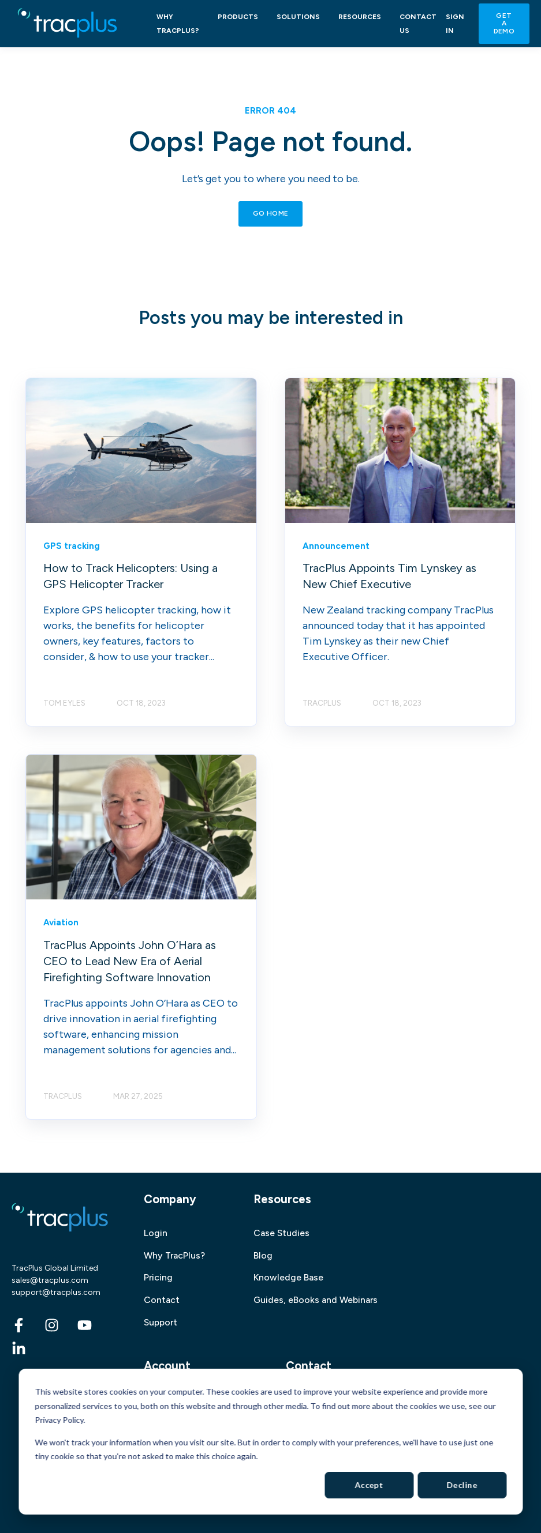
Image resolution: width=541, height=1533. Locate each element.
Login (155, 1233)
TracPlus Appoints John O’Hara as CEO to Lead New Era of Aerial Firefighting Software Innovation (129, 961)
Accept (369, 1485)
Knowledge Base (288, 1277)
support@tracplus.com (56, 1292)
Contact (162, 1300)
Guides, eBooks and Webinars (315, 1300)
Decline (462, 1485)
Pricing (158, 1277)
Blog (263, 1255)
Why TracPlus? (174, 1255)
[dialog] (270, 1442)
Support (160, 1322)
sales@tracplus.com (50, 1280)
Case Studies (281, 1233)
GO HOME (271, 213)
